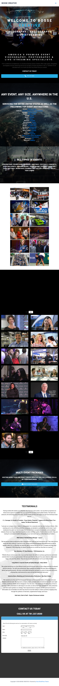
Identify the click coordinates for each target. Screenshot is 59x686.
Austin (24, 135)
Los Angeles (25, 110)
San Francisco (39, 110)
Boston (34, 122)
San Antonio (37, 135)
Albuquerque (33, 127)
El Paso (28, 135)
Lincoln (30, 124)
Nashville (32, 133)
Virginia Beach (35, 137)
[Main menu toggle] (55, 3)
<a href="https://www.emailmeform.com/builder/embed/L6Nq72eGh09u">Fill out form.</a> (29, 644)
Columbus (31, 132)
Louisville (32, 120)
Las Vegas (30, 125)
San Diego (32, 110)
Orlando (30, 114)
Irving (32, 135)
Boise (31, 119)
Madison (32, 140)
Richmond (28, 137)
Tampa (34, 114)
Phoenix (30, 109)
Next (31, 312)
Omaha (35, 124)
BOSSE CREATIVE (9, 3)
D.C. (33, 138)
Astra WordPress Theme (42, 681)
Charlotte (33, 130)
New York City (32, 129)
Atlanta (32, 115)
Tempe (34, 109)
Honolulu (31, 117)
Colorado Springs (32, 112)
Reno (35, 125)
